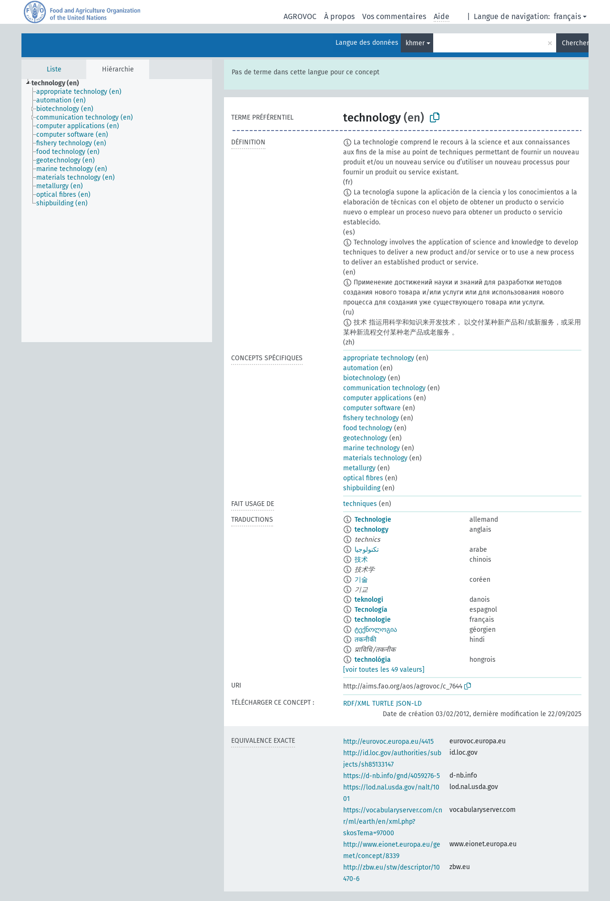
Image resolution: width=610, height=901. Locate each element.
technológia (373, 660)
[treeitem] (59, 83)
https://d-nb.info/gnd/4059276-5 (391, 776)
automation (360, 368)
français (567, 16)
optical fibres (363, 478)
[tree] (116, 210)
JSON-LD (409, 703)
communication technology (384, 388)
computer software (372, 408)
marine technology (371, 448)
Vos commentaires (394, 16)
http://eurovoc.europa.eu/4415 (388, 742)
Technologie (373, 520)
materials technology (375, 458)
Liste (54, 69)
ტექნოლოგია (376, 630)
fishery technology (371, 418)
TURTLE (383, 703)
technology (371, 530)
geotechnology (365, 438)
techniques (360, 504)
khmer (415, 43)
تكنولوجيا (367, 550)
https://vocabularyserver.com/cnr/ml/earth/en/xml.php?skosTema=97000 (392, 821)
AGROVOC (300, 16)
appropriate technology (378, 358)
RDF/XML (356, 703)
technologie (373, 620)
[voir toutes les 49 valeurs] (384, 670)
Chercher (575, 43)
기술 (361, 580)
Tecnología (371, 610)
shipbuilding (361, 488)
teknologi (369, 600)
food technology (367, 428)
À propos (339, 16)
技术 (361, 560)
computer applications (377, 398)
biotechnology (364, 378)
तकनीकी (365, 640)
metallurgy (359, 468)
